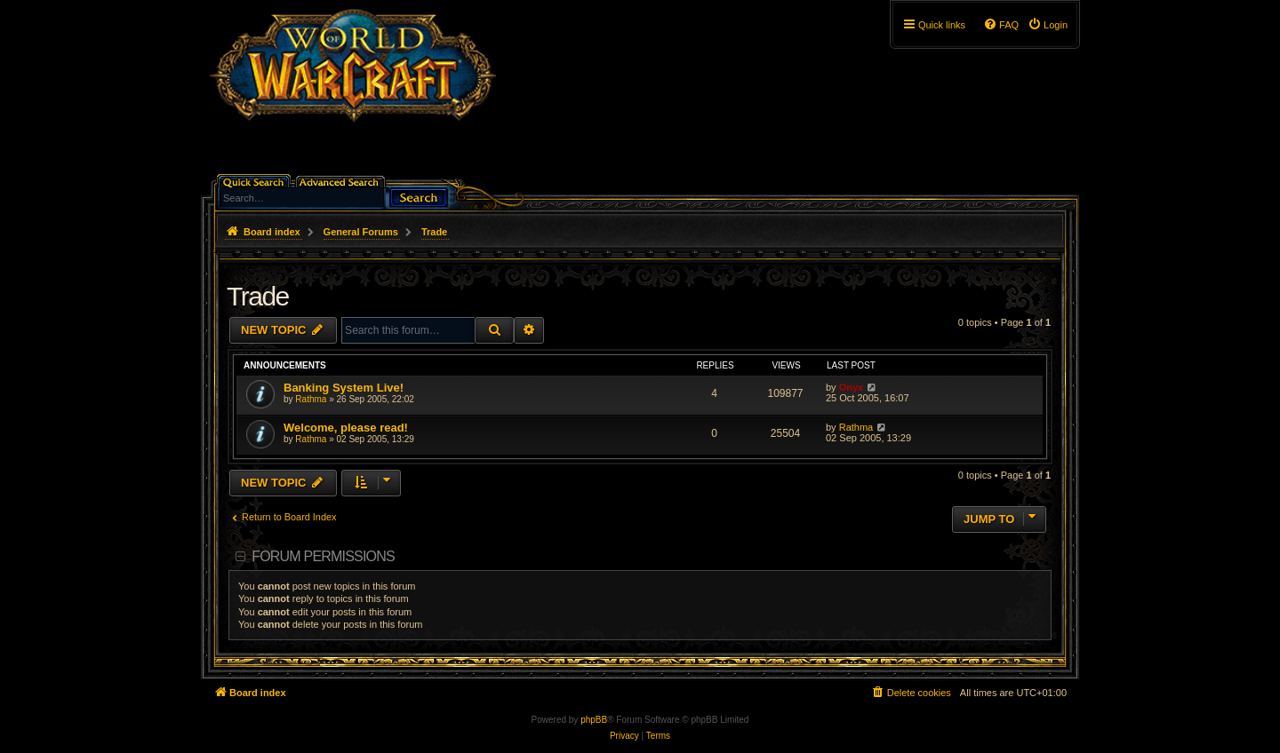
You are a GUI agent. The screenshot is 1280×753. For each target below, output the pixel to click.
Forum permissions (323, 556)
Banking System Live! (344, 387)
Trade (258, 296)
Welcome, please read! (346, 427)
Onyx (851, 387)
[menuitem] (1048, 25)
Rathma (310, 399)
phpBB (593, 720)
